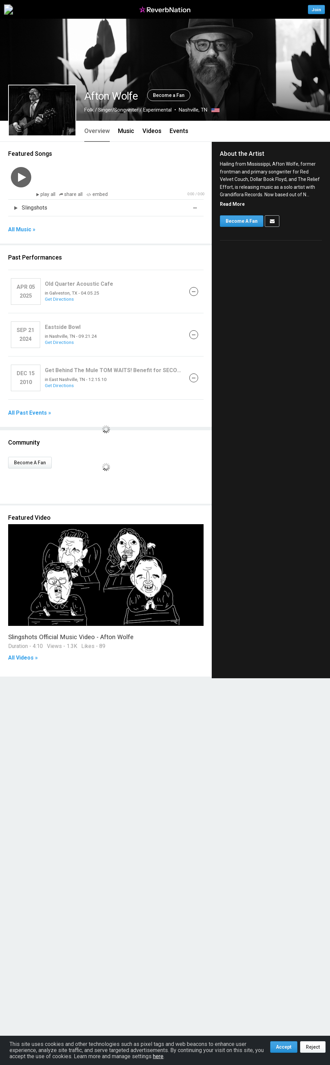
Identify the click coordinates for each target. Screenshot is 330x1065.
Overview (97, 130)
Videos (151, 130)
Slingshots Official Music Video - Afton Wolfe (71, 636)
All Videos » (23, 658)
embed (97, 194)
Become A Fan (30, 462)
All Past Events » (29, 413)
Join (316, 9)
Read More (232, 204)
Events (179, 130)
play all (48, 194)
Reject (313, 1047)
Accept (284, 1047)
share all (71, 194)
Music (126, 130)
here (158, 1056)
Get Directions (59, 299)
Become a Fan (169, 95)
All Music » (21, 230)
